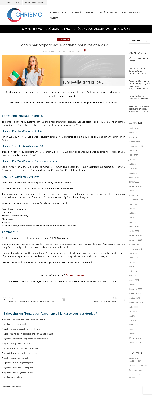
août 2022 (133, 204)
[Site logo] (25, 15)
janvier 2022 (134, 231)
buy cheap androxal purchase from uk (24, 329)
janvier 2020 (134, 333)
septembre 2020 (136, 302)
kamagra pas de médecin (18, 324)
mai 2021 (132, 267)
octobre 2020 (134, 298)
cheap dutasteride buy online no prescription (27, 338)
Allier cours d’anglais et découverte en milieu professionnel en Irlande (139, 108)
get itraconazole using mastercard (22, 353)
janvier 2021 (134, 284)
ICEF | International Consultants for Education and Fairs (137, 71)
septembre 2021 (136, 249)
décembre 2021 (135, 235)
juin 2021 (133, 262)
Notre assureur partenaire (135, 375)
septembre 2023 (136, 146)
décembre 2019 (135, 338)
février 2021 (134, 280)
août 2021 (133, 253)
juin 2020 (133, 311)
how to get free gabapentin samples (23, 348)
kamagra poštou (14, 377)
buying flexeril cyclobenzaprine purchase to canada (30, 334)
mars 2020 (133, 325)
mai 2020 (132, 316)
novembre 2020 (135, 293)
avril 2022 (133, 217)
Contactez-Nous (135, 370)
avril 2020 (133, 320)
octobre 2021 (134, 244)
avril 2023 (133, 168)
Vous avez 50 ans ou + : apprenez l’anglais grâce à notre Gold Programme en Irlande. (139, 85)
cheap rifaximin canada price (20, 367)
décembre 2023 (135, 132)
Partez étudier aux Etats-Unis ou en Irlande (139, 97)
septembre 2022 (136, 200)
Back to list (63, 299)
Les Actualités (63, 39)
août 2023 (133, 150)
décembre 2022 (135, 186)
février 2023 (134, 177)
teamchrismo (56, 51)
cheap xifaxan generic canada (20, 372)
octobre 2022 (134, 195)
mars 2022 (133, 222)
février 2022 (134, 226)
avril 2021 (133, 271)
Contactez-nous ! (75, 275)
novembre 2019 (135, 342)
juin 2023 (133, 159)
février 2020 (134, 329)
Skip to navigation (11, 2)
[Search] (139, 41)
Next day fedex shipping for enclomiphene (26, 319)
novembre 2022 (135, 190)
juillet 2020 (133, 307)
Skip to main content (34, 2)
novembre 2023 (135, 137)
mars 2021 (133, 275)
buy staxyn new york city (18, 358)
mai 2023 (132, 164)
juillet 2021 (133, 258)
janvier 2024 (134, 128)
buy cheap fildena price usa (19, 343)
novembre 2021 (135, 240)
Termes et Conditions (138, 365)
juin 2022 (133, 208)
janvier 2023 (134, 182)
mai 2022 (132, 213)
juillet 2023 (133, 155)
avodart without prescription (20, 363)
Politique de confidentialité (135, 359)
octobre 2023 (134, 141)
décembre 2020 (135, 289)
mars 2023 (133, 173)
